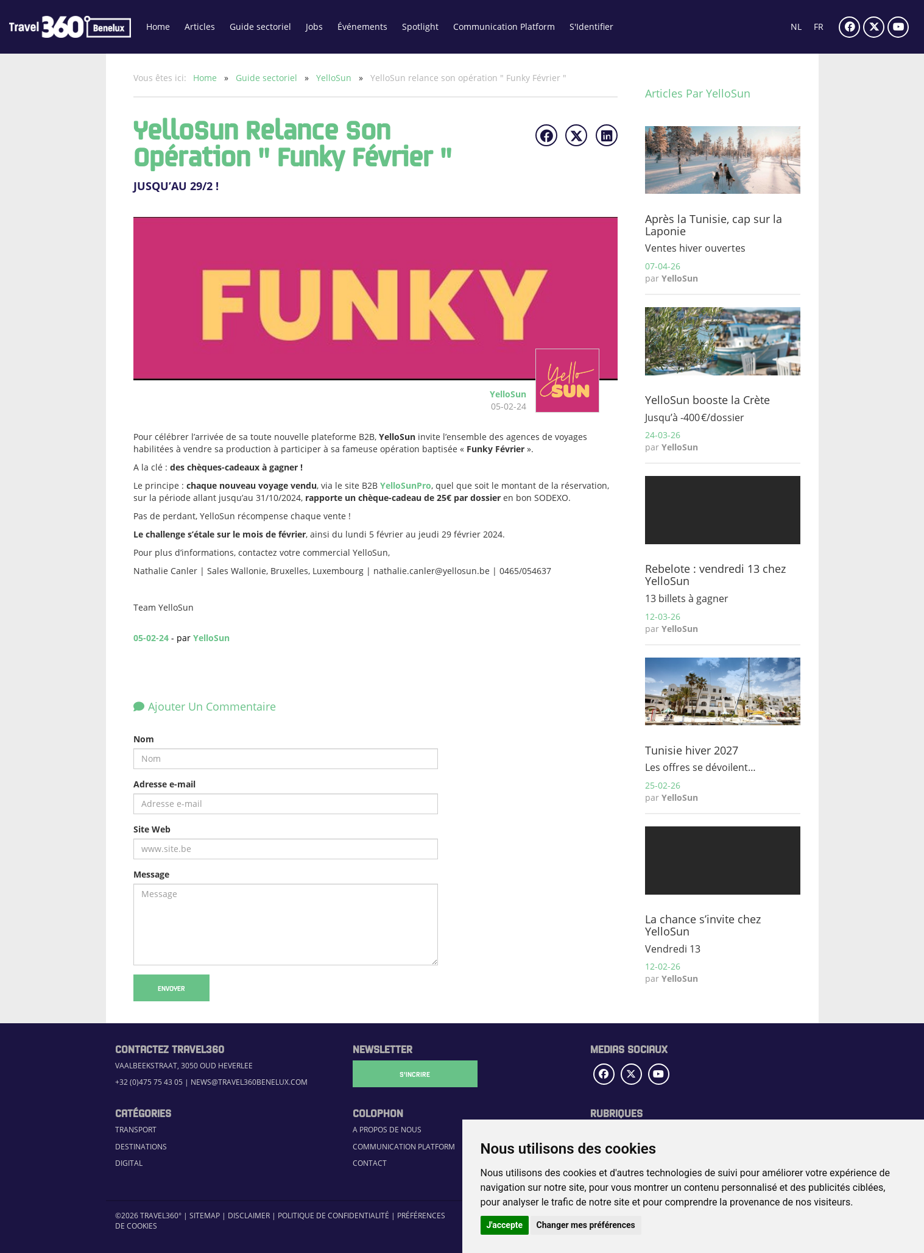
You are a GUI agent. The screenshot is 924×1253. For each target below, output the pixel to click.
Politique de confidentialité (333, 1215)
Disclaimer (249, 1215)
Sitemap (204, 1215)
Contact (370, 1163)
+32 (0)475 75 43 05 (149, 1082)
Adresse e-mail (164, 784)
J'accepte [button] (505, 1225)
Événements (362, 26)
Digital (129, 1163)
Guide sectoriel (260, 26)
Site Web (152, 829)
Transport (136, 1129)
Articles (200, 26)
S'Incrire (413, 1074)
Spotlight (420, 26)
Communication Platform (504, 26)
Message (151, 874)
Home (158, 26)
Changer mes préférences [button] (586, 1225)
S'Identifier (591, 26)
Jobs (314, 26)
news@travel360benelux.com (249, 1082)
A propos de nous (387, 1129)
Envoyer (171, 988)
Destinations (141, 1146)
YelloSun (335, 77)
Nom (143, 739)
